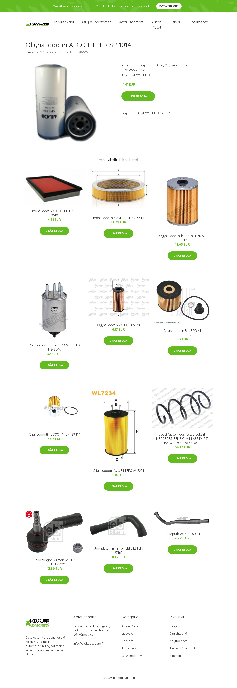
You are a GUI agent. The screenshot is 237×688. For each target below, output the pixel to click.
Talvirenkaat (64, 24)
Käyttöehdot (178, 644)
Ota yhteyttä (178, 637)
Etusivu (30, 56)
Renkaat (127, 644)
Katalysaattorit (131, 24)
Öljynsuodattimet (96, 24)
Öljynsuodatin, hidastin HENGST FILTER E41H (182, 241)
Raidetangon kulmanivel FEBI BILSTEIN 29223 (54, 565)
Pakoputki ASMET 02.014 (182, 537)
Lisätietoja (138, 100)
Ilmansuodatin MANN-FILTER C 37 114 (118, 221)
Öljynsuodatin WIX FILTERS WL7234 (118, 474)
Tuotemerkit (198, 24)
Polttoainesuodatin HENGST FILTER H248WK (54, 351)
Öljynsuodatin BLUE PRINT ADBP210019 (182, 336)
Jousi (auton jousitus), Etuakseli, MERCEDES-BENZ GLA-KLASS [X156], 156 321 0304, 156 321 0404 (182, 442)
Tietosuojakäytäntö (183, 652)
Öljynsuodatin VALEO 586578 (118, 328)
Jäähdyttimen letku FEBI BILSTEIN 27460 (118, 554)
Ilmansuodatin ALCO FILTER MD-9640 (54, 216)
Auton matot (156, 26)
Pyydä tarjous (168, 6)
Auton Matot (130, 629)
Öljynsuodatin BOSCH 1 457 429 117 (54, 438)
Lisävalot (128, 637)
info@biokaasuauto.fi (88, 647)
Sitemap (175, 659)
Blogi (176, 24)
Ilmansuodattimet (133, 73)
